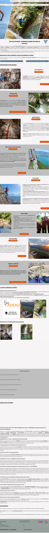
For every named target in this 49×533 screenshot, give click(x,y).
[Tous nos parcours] (22, 173)
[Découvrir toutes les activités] (11, 61)
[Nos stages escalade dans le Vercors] (17, 282)
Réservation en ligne (18, 510)
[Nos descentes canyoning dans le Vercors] (17, 112)
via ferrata (18, 454)
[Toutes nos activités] (24, 234)
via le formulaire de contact (30, 514)
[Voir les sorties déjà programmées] (37, 61)
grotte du (43, 440)
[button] (9, 5)
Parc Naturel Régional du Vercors (17, 431)
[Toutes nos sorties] (45, 208)
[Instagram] (40, 522)
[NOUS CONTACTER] (24, 521)
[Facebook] (42, 522)
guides (19, 433)
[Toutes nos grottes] (44, 142)
